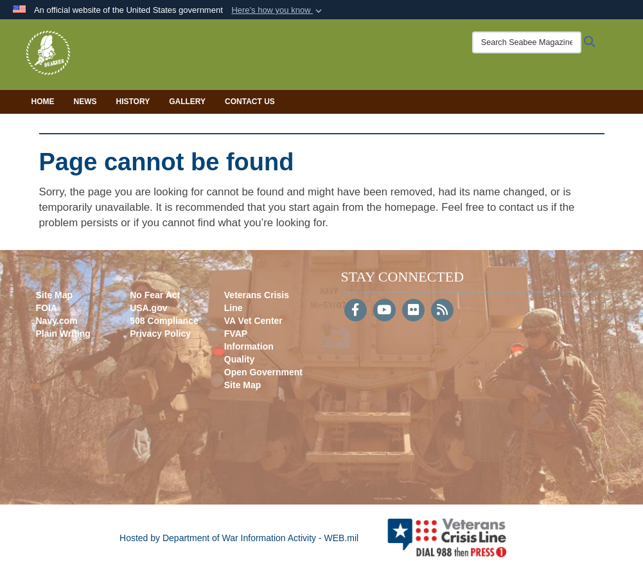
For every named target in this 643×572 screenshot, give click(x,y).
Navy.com (57, 321)
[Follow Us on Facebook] (355, 311)
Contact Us (250, 101)
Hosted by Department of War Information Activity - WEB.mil (238, 538)
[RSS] (442, 311)
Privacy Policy (160, 333)
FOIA (46, 308)
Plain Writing (63, 333)
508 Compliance (164, 321)
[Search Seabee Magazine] (522, 42)
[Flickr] (413, 311)
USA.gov (148, 308)
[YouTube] (384, 311)
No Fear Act (155, 295)
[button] (277, 10)
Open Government (263, 372)
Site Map (54, 295)
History (133, 101)
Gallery (187, 101)
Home (43, 101)
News (85, 101)
